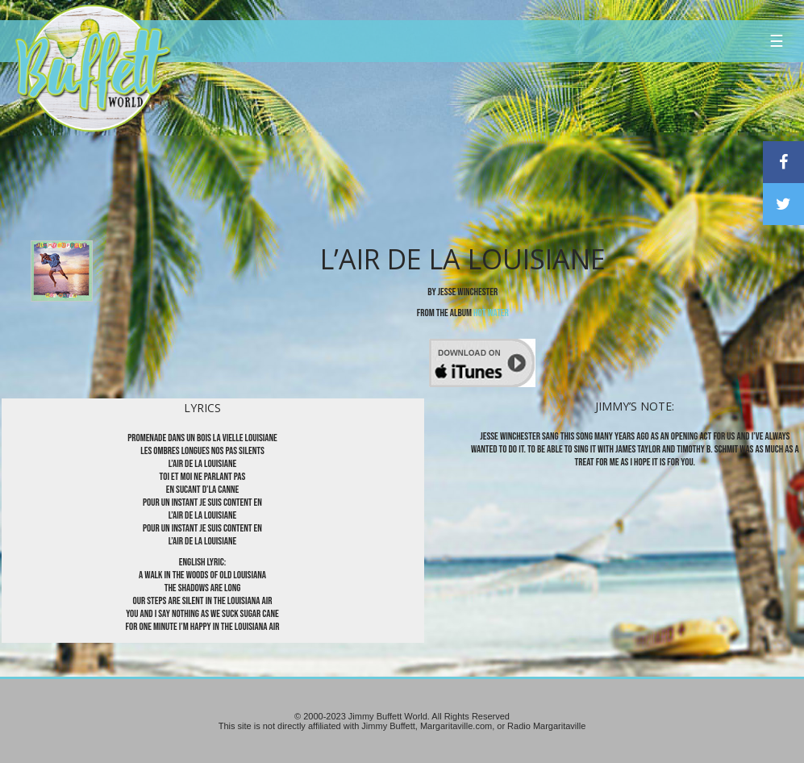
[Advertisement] (482, 149)
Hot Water (491, 312)
